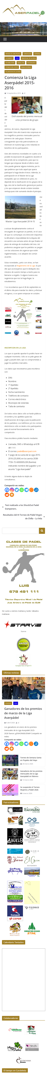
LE (24, 93)
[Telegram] (26, 490)
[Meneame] (31, 490)
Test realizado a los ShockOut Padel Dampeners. (20, 507)
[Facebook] (7, 490)
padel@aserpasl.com (26, 451)
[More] (12, 495)
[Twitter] (17, 490)
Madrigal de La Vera (29, 58)
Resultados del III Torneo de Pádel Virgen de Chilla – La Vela (24, 517)
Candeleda (27, 54)
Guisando (9, 58)
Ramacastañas (26, 67)
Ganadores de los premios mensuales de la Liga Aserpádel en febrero (31, 773)
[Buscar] (42, 531)
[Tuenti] (36, 490)
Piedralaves (31, 63)
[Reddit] (7, 495)
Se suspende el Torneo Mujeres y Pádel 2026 (29, 788)
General (37, 54)
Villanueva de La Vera (13, 72)
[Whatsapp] (21, 490)
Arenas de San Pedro (13, 54)
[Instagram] (12, 490)
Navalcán (21, 63)
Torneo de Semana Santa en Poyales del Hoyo (30, 758)
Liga (17, 58)
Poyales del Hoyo (12, 67)
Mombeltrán (10, 63)
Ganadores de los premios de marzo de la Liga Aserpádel (23, 713)
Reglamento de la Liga (26, 265)
